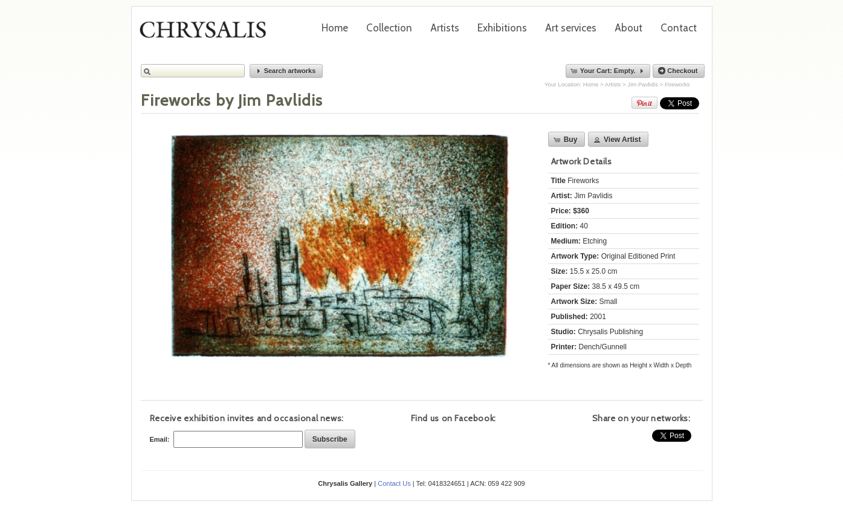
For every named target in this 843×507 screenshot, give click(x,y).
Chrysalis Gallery (207, 34)
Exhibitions (502, 28)
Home (334, 28)
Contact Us (394, 483)
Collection (389, 28)
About (628, 28)
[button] (286, 71)
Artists (444, 28)
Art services (570, 28)
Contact (679, 28)
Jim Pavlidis (642, 84)
